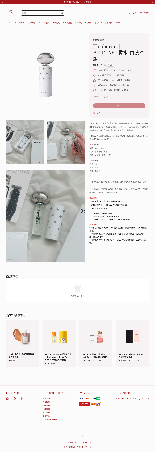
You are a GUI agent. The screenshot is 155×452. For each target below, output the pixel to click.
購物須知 (46, 406)
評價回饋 (108, 23)
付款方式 (46, 409)
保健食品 (88, 23)
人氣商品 (56, 23)
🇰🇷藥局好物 (67, 23)
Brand (117, 23)
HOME (10, 23)
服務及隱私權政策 (50, 420)
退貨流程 (46, 412)
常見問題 (46, 416)
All (39, 23)
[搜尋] (62, 13)
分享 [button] (96, 113)
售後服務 (46, 402)
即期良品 (78, 23)
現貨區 (47, 23)
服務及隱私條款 (69, 447)
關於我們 (46, 399)
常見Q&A (98, 23)
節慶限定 (31, 23)
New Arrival (20, 23)
